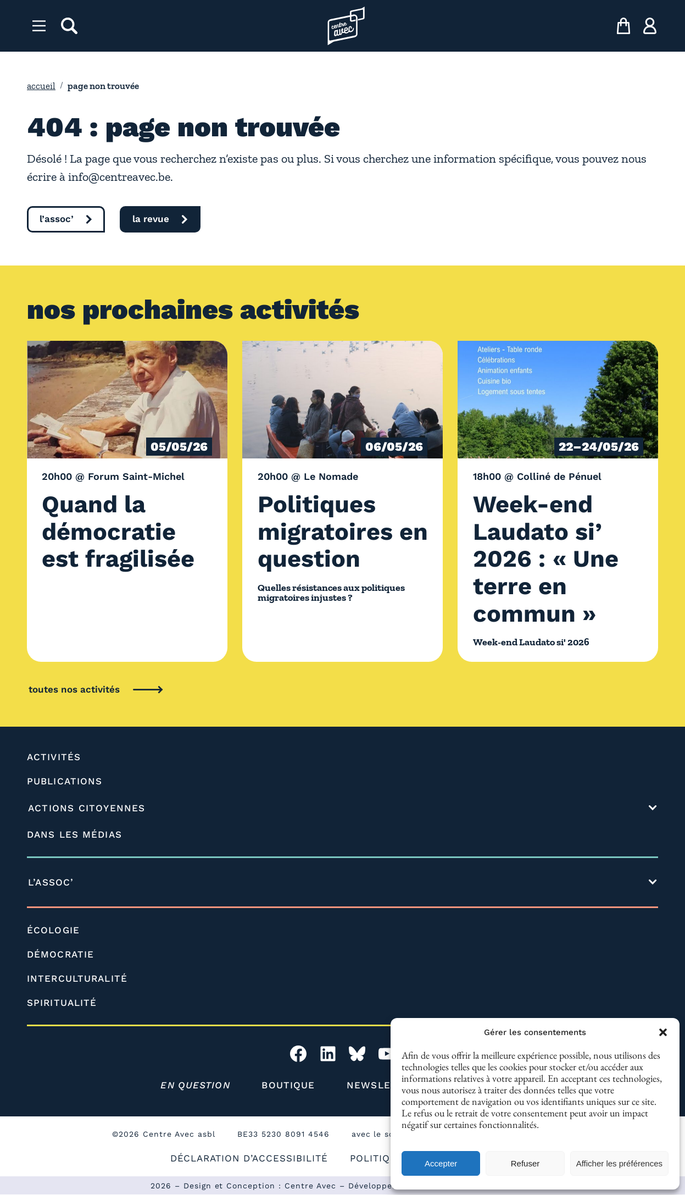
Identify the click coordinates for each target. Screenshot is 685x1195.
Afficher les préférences (619, 1163)
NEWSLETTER (382, 1085)
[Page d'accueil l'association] (346, 26)
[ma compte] (650, 26)
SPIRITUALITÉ (62, 1002)
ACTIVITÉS (54, 756)
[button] (663, 1032)
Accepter (441, 1163)
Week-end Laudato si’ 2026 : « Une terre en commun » (549, 558)
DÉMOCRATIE (60, 954)
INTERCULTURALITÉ (78, 978)
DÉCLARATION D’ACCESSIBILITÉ (248, 1158)
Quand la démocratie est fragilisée (121, 531)
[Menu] (39, 26)
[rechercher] (69, 26)
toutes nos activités (74, 689)
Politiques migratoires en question (329, 531)
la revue (151, 218)
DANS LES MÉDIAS (74, 834)
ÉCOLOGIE (53, 930)
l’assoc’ (57, 218)
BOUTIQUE (288, 1085)
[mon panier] (623, 26)
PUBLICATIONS (64, 781)
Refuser (525, 1163)
